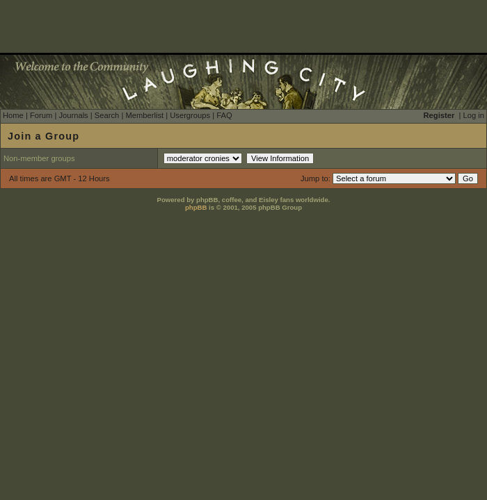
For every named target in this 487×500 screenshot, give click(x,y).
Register (439, 115)
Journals (73, 115)
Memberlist (144, 115)
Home (13, 115)
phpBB (196, 207)
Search (107, 115)
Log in (473, 115)
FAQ (224, 115)
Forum (41, 115)
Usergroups (190, 115)
